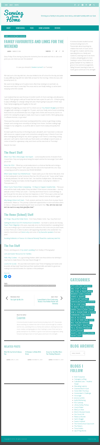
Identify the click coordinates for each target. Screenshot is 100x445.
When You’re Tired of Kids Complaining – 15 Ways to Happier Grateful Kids (30, 187)
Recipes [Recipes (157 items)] (73, 330)
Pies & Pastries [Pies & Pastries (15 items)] (76, 328)
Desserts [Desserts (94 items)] (84, 302)
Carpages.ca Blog (80, 379)
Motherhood (21, 36)
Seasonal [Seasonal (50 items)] (91, 333)
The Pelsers (78, 426)
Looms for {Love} (10, 264)
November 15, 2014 (37, 359)
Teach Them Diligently (11, 225)
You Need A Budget (49, 108)
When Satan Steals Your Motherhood (17, 174)
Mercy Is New (79, 410)
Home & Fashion (10, 36)
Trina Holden (78, 428)
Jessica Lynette (79, 398)
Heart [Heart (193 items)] (86, 309)
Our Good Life (79, 414)
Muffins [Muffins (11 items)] (74, 325)
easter (18, 285)
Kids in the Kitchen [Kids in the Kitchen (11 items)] (78, 317)
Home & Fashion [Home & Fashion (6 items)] (89, 312)
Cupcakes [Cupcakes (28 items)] (85, 299)
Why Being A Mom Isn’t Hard (14, 200)
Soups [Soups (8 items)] (79, 336)
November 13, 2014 (58, 359)
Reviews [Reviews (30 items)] (80, 330)
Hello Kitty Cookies (10, 258)
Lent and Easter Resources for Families (18, 254)
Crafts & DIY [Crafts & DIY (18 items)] (75, 299)
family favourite (25, 285)
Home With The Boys (81, 391)
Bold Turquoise (79, 377)
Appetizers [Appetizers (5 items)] (75, 286)
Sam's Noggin (79, 419)
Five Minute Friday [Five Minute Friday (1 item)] (77, 307)
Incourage (77, 395)
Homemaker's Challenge (82, 393)
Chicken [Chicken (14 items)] (88, 294)
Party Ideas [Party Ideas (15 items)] (82, 325)
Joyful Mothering (80, 400)
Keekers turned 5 (37, 67)
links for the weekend (40, 285)
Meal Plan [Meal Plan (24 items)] (74, 323)
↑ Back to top (92, 439)
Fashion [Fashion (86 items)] (92, 302)
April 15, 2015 (14, 359)
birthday (7, 285)
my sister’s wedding (28, 250)
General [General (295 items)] (74, 309)
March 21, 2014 (17, 51)
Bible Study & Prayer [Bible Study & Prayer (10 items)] (79, 291)
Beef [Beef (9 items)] (81, 286)
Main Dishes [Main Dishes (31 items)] (89, 320)
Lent (32, 285)
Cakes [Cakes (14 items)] (81, 294)
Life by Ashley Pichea (81, 405)
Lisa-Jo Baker (78, 407)
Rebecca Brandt (79, 417)
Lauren (9, 51)
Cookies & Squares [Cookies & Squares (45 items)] (78, 296)
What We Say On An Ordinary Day (13, 353)
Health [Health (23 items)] (80, 309)
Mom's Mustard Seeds (82, 412)
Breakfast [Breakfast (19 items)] (74, 294)
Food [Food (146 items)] (87, 307)
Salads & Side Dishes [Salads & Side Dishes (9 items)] (78, 333)
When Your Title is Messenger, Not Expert (18, 157)
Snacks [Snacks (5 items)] (73, 336)
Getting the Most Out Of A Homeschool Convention (22, 223)
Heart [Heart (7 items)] (92, 309)
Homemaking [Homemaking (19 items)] (75, 315)
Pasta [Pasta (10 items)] (90, 325)
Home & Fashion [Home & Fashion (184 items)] (76, 312)
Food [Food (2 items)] (92, 307)
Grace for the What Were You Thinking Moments (54, 353)
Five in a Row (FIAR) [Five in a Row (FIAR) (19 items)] (78, 304)
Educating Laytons (80, 386)
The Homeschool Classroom (84, 424)
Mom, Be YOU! (9, 165)
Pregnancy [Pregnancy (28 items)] (87, 328)
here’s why (25, 232)
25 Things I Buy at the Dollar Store (16, 219)
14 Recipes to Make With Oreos (33, 353)
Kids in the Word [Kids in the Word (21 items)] (77, 320)
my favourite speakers (46, 232)
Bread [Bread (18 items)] (90, 291)
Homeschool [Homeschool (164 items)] (85, 315)
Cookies (13, 285)
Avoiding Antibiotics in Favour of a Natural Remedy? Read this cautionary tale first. (32, 238)
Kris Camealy (78, 403)
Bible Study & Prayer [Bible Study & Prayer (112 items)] (79, 289)
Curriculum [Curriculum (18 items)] (75, 302)
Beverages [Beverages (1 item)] (88, 286)
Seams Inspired (79, 421)
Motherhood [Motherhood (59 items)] (84, 323)
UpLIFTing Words (80, 431)
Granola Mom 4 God (81, 388)
